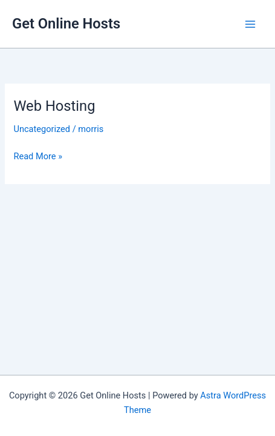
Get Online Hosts (66, 23)
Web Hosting (54, 105)
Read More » (37, 156)
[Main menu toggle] (250, 24)
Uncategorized (41, 129)
